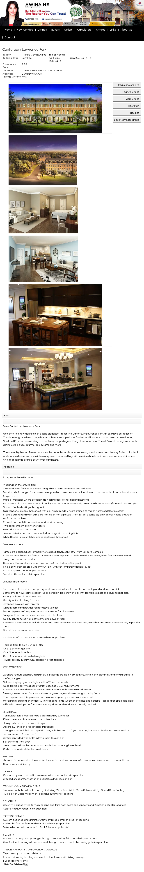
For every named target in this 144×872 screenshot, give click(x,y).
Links (113, 29)
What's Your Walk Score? (16, 864)
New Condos (25, 29)
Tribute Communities (34, 54)
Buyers (55, 29)
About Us (126, 29)
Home (8, 29)
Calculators (84, 29)
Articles (100, 29)
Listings (42, 29)
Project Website (57, 54)
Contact (10, 37)
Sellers (68, 29)
